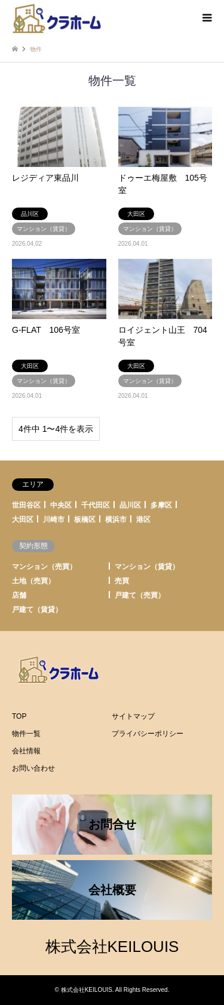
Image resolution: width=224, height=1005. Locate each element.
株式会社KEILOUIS (112, 946)
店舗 (19, 595)
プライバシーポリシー (147, 733)
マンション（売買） (44, 566)
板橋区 (85, 519)
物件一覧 (26, 733)
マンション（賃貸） (147, 566)
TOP (19, 716)
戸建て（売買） (140, 595)
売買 (122, 581)
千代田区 (95, 505)
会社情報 (26, 751)
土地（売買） (33, 581)
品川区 (130, 505)
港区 (143, 519)
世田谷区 (26, 505)
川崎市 (54, 519)
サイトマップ (133, 716)
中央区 (61, 505)
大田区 (22, 519)
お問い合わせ (33, 768)
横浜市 (116, 519)
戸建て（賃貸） (37, 609)
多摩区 (161, 505)
